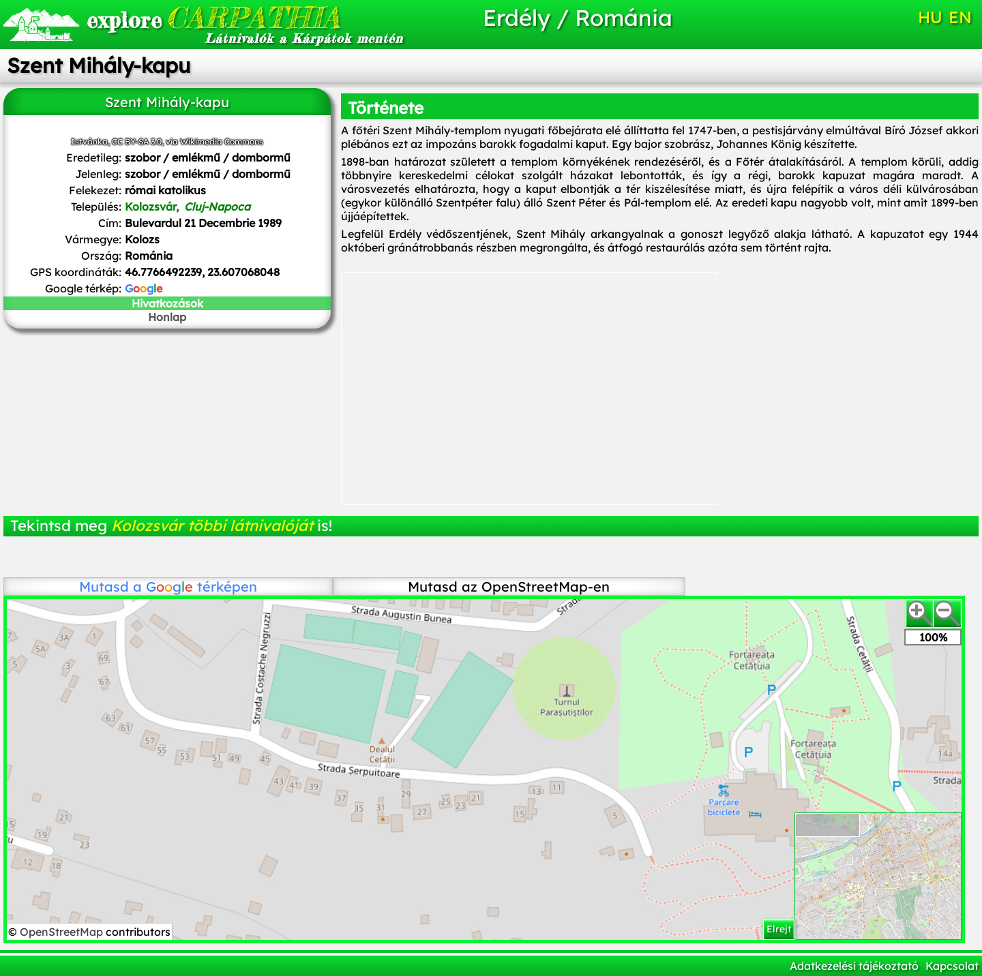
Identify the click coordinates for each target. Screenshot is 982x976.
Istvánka (89, 141)
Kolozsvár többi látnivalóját (212, 525)
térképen (201, 586)
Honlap (167, 317)
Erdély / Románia (577, 17)
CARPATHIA (213, 17)
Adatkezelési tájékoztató (854, 966)
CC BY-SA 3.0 (137, 141)
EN (960, 17)
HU (930, 17)
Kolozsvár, (187, 206)
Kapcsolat (952, 966)
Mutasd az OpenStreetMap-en (509, 586)
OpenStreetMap (63, 932)
